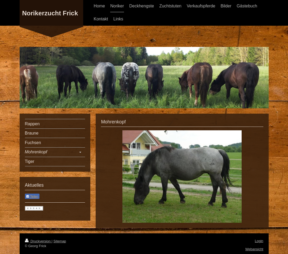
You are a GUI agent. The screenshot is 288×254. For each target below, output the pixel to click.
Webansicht (254, 249)
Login (259, 241)
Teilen (32, 196)
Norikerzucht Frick (50, 13)
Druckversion (38, 241)
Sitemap (60, 241)
